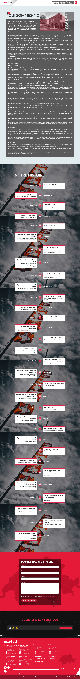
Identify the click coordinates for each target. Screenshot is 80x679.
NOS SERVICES (44, 2)
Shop (49, 2)
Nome (40, 566)
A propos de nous (35, 2)
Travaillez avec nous (40, 658)
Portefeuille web (39, 661)
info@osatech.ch (71, 676)
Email (40, 572)
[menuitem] (50, 661)
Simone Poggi (29, 23)
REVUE (17, 674)
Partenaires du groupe (40, 660)
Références (52, 658)
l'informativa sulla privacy (48, 596)
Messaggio (40, 588)
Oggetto (40, 577)
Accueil (28, 2)
